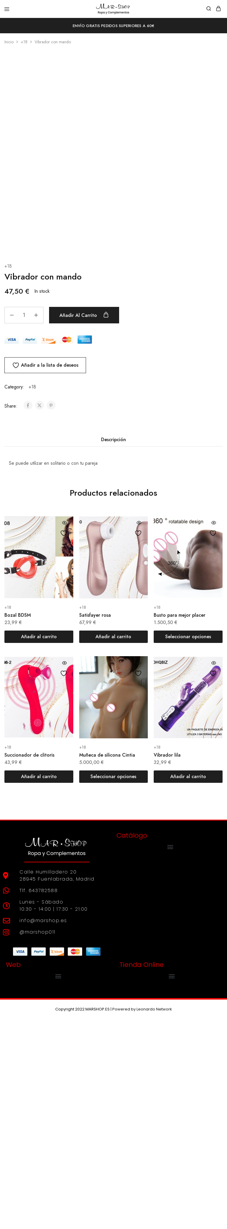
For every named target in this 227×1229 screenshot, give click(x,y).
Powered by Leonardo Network (142, 1217)
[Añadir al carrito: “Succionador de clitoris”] (38, 985)
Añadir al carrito (85, 523)
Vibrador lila (167, 963)
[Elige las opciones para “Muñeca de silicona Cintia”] (113, 985)
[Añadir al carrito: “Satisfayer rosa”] (113, 845)
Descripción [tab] (113, 647)
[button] (170, 1055)
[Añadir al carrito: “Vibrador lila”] (188, 985)
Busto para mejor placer (179, 823)
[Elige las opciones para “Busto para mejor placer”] (188, 845)
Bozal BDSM (17, 823)
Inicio (9, 42)
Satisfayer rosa (95, 823)
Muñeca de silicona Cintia (107, 963)
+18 (24, 42)
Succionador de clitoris (29, 963)
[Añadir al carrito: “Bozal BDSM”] (38, 845)
